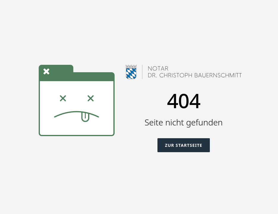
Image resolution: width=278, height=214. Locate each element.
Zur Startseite (183, 145)
